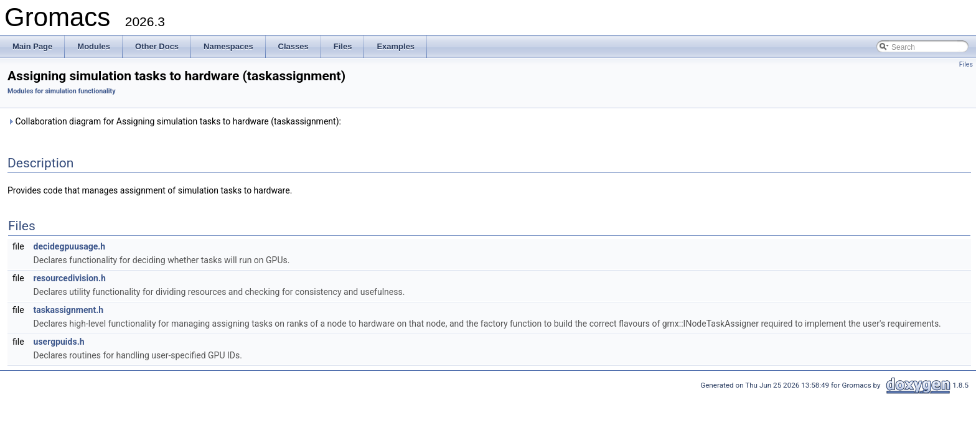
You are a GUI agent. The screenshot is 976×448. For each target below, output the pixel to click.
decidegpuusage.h (70, 246)
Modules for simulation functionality (61, 91)
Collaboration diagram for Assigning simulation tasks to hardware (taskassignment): (174, 121)
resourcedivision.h (70, 278)
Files (966, 64)
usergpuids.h (59, 342)
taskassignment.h (69, 310)
